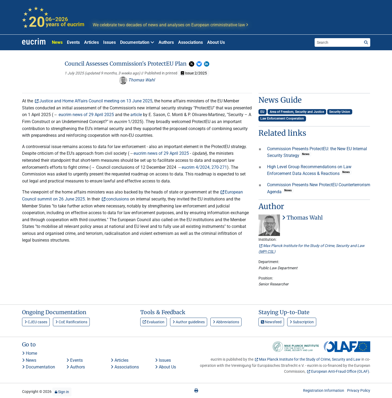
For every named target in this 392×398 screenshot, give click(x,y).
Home (29, 353)
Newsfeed (271, 322)
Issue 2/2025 (194, 73)
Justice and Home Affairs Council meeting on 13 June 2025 (95, 100)
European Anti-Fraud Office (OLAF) (340, 371)
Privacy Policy (358, 390)
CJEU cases (35, 322)
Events (73, 42)
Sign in (62, 392)
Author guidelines (188, 322)
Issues (109, 42)
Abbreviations (226, 322)
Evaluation (153, 322)
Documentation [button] (137, 42)
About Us (216, 42)
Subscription (302, 322)
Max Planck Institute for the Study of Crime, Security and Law (310, 359)
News (57, 42)
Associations (190, 42)
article (136, 114)
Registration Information (323, 390)
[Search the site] (338, 42)
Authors (166, 42)
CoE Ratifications (71, 322)
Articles (91, 42)
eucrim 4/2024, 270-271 (204, 167)
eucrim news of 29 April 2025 (86, 114)
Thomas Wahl (137, 80)
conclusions (117, 199)
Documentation (38, 367)
